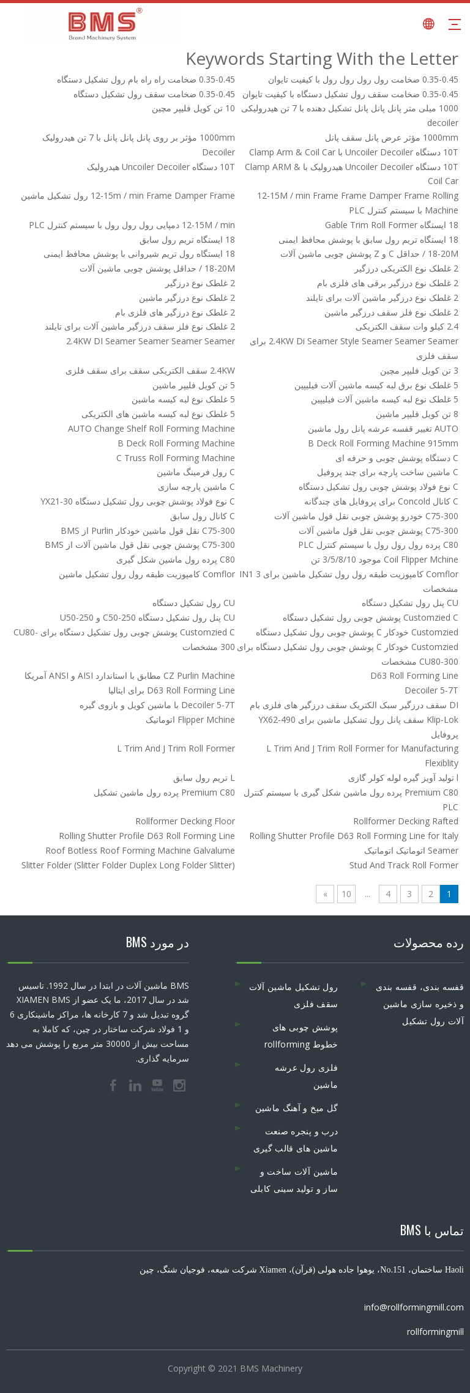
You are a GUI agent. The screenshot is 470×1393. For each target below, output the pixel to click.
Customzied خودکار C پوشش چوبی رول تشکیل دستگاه (357, 632)
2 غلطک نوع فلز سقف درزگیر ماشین (391, 312)
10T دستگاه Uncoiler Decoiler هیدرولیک (161, 166)
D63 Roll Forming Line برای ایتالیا (171, 690)
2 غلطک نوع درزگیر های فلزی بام (175, 312)
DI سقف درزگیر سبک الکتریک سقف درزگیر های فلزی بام (354, 705)
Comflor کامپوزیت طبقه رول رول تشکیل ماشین (147, 574)
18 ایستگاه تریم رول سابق (187, 239)
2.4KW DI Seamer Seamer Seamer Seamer (150, 341)
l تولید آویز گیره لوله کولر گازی (403, 777)
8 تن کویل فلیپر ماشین (417, 413)
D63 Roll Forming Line (414, 675)
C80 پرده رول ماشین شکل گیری (175, 559)
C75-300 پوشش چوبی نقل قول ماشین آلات (378, 530)
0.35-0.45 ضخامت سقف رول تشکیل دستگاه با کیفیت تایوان (350, 94)
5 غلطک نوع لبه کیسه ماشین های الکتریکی (158, 413)
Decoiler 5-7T (431, 690)
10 (346, 894)
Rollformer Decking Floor (185, 821)
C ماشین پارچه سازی (196, 486)
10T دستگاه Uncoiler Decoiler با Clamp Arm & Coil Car (353, 152)
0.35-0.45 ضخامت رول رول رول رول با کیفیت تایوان (363, 79)
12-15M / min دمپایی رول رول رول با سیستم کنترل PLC (132, 225)
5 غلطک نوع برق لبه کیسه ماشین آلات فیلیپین (376, 385)
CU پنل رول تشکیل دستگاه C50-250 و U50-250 (147, 617)
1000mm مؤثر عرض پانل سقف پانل (391, 137)
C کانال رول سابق (202, 516)
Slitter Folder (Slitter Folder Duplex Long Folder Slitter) (128, 865)
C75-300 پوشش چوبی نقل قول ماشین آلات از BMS (140, 544)
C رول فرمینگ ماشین (196, 472)
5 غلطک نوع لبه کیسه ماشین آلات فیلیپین (384, 399)
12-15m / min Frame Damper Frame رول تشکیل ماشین (128, 195)
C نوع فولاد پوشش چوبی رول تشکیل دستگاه (378, 486)
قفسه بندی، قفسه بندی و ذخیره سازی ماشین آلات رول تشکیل (420, 1004)
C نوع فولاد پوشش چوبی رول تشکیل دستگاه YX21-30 (137, 501)
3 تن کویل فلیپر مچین (419, 370)
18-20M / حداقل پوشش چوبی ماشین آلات (157, 268)
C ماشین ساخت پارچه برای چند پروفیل (387, 472)
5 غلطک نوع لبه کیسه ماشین (183, 399)
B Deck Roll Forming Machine (176, 443)
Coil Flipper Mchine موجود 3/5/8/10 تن (384, 559)
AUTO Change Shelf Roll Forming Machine (151, 428)
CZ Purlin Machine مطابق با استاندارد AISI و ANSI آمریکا (129, 675)
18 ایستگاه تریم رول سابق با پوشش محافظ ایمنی (368, 239)
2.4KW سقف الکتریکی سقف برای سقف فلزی (150, 370)
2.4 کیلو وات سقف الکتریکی (407, 326)
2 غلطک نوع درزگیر (200, 283)
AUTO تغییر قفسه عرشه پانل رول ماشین (383, 428)
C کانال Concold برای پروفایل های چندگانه (381, 501)
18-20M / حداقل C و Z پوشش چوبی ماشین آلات (369, 253)
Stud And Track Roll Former (403, 865)
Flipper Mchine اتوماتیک (190, 719)
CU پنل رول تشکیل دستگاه (410, 602)
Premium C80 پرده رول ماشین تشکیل (164, 792)
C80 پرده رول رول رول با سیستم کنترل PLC (378, 544)
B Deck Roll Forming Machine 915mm (383, 443)
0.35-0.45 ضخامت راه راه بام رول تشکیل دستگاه (146, 79)
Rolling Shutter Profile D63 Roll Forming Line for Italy (353, 835)
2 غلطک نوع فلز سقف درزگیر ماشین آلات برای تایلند (140, 326)
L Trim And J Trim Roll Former (176, 748)
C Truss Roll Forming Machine (175, 458)
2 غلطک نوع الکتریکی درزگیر (406, 268)
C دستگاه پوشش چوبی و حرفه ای (396, 458)
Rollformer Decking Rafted (405, 821)
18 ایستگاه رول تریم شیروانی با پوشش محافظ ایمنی (139, 253)
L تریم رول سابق (204, 777)
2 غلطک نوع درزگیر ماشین (187, 297)
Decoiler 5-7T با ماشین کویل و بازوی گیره (157, 705)
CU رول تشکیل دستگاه (193, 602)
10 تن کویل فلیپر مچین (193, 108)
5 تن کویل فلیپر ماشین (193, 385)
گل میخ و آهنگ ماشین (296, 1108)
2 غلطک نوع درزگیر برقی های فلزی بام (387, 283)
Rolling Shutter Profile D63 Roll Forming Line (147, 835)
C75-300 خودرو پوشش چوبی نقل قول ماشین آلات (366, 516)
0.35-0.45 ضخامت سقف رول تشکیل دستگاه (154, 94)
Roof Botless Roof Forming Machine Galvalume (140, 850)
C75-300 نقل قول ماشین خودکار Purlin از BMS (148, 530)
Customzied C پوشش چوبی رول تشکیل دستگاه (370, 617)
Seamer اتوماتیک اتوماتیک (411, 850)
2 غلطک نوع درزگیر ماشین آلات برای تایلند (382, 297)
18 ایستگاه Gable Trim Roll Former (391, 225)
